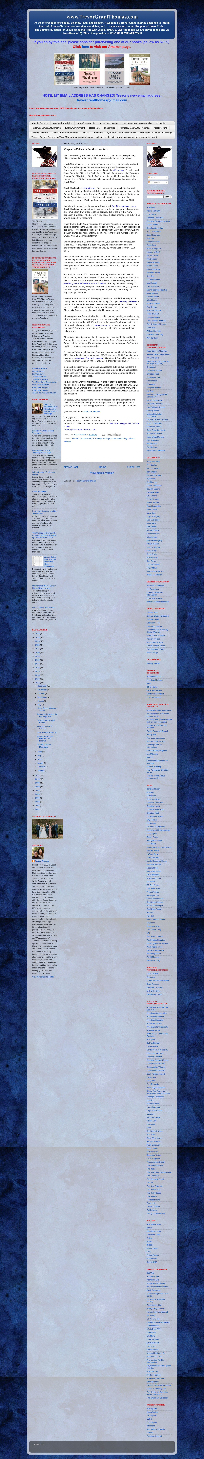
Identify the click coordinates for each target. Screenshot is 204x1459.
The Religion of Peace (156, 324)
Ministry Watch (153, 411)
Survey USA (152, 1262)
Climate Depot (38, 371)
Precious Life (152, 1371)
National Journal (154, 864)
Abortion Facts (153, 1280)
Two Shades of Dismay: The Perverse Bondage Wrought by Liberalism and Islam (44, 535)
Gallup (149, 1238)
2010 (37, 779)
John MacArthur (153, 269)
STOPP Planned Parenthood (159, 1385)
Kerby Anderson (153, 279)
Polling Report (153, 1255)
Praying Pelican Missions (157, 420)
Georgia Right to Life (155, 1308)
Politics (86, 132)
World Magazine (154, 957)
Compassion (152, 381)
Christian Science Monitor (158, 1060)
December (42, 686)
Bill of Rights (152, 687)
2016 (37, 667)
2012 (37, 683)
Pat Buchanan (153, 544)
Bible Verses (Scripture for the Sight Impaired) (158, 362)
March (40, 763)
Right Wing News (154, 1138)
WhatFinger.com (154, 954)
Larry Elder (151, 513)
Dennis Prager (153, 492)
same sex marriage (119, 438)
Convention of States (156, 1070)
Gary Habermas (153, 235)
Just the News (153, 851)
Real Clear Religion (40, 387)
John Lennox (152, 266)
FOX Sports (152, 1422)
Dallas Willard (153, 225)
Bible (149, 683)
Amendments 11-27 (155, 677)
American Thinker (91, 412)
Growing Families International (154, 746)
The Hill (150, 1183)
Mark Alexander (153, 520)
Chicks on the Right (155, 1053)
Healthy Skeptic (153, 663)
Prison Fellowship (154, 423)
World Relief (152, 444)
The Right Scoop (154, 1193)
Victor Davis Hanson (155, 571)
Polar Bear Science (155, 642)
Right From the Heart (156, 430)
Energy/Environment (75, 128)
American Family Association (159, 710)
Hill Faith (150, 391)
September (43, 697)
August (41, 701)
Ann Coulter (152, 465)
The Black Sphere (40, 379)
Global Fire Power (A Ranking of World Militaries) (158, 1092)
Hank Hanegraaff (154, 248)
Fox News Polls (153, 1235)
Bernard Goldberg (154, 475)
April (40, 759)
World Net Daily (153, 960)
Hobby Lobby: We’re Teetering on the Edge (41, 451)
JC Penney (97, 438)
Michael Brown (153, 297)
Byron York (151, 479)
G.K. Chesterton (154, 231)
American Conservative (157, 1013)
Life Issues (151, 1332)
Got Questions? (153, 242)
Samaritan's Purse (154, 433)
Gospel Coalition (154, 388)
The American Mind (155, 1165)
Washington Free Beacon (157, 943)
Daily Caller (152, 1077)
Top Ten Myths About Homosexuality (156, 777)
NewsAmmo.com (154, 878)
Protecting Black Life (155, 1378)
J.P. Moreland (152, 255)
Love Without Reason (156, 407)
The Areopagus (153, 317)
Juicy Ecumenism (154, 400)
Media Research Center (157, 861)
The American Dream (156, 1162)
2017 (37, 664)
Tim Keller (151, 328)
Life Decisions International (158, 1322)
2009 (37, 783)
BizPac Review (153, 1043)
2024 (37, 637)
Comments (154, 182)
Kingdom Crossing (154, 404)
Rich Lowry (151, 551)
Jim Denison (152, 259)
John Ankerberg (153, 262)
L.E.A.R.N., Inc (153, 1319)
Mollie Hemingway (154, 540)
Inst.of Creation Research (158, 602)
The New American (155, 1186)
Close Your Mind (39, 492)
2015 (37, 671)
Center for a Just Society (157, 1050)
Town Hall (151, 1203)
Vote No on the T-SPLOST (44, 727)
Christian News (153, 806)
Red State (151, 1135)
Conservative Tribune (156, 1067)
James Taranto (153, 503)
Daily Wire (151, 1081)
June (40, 752)
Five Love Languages (156, 738)
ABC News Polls (154, 1224)
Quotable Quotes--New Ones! (121, 132)
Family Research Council (157, 731)
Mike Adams (152, 537)
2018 (37, 660)
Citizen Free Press (155, 816)
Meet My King (160, 128)
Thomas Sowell (153, 564)
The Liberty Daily (154, 930)
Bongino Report (153, 789)
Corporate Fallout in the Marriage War (47, 715)
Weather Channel (154, 1436)
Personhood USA (154, 1356)
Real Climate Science (156, 646)
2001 (37, 809)
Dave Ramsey (153, 984)
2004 (37, 802)
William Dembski (154, 331)
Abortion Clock (153, 1276)
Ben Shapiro (152, 472)
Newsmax (151, 882)
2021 (37, 649)
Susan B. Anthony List (156, 1389)
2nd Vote (150, 1273)
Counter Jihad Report (156, 827)
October (41, 693)
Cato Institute (152, 1046)
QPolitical (151, 1124)
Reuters (150, 912)
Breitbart (150, 792)
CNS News (151, 823)
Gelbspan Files (153, 623)
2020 (37, 652)
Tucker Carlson (153, 1206)
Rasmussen (152, 1259)
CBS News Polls (154, 1231)
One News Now (153, 888)
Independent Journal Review (159, 847)
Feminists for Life (154, 1305)
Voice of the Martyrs (155, 437)
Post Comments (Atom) (86, 481)
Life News (151, 1336)
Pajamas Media (153, 1117)
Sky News (151, 923)
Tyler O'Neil (152, 568)
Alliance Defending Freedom (159, 354)
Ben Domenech (153, 468)
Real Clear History (40, 390)
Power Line (151, 1121)
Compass (151, 977)
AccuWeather (152, 1412)
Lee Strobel (152, 283)
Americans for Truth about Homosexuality (158, 715)
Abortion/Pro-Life (40, 123)
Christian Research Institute (158, 221)
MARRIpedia (152, 754)
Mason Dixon (152, 1248)
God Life (150, 238)
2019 (37, 656)
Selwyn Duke (152, 557)
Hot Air (149, 1100)
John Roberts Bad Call (47, 732)
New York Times (154, 871)
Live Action (151, 1346)
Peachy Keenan (153, 547)
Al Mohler (151, 207)
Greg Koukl (151, 245)
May (40, 755)
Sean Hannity (152, 1148)
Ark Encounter (153, 589)
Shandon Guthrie (154, 310)
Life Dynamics (153, 1325)
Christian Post (153, 374)
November (42, 690)
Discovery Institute (154, 598)
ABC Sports (152, 1409)
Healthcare (94, 128)
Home (102, 466)
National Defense (40, 132)
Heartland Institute (154, 626)
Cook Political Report (156, 1074)
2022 (37, 645)
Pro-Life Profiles (153, 1375)
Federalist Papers (154, 690)
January (41, 771)
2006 (37, 794)
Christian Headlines (155, 218)
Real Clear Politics (154, 1131)
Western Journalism (155, 950)
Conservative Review (156, 1064)
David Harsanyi (153, 489)
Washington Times (155, 947)
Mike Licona (152, 300)
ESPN (149, 1419)
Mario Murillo (152, 293)
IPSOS (149, 1245)
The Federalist (153, 1176)
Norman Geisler (153, 303)
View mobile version (102, 472)
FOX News (151, 844)
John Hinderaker (154, 506)
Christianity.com (153, 377)
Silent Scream (153, 1382)
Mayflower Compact (155, 694)
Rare (149, 1128)
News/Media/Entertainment (65, 132)
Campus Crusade (154, 370)
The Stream (152, 1196)
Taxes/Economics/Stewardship (46, 128)
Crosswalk (151, 384)
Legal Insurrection (154, 1110)
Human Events (153, 1104)
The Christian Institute (156, 321)
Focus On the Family (156, 741)
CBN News (151, 796)
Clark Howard (152, 974)
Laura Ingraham (153, 1107)
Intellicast (151, 1426)
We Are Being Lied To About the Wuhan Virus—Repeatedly (50, 561)
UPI (148, 933)
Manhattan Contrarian (156, 635)
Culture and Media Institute (158, 830)
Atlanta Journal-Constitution (44, 393)
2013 (37, 679)
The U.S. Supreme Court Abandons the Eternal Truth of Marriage (50, 409)
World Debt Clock (154, 994)
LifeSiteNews (38, 374)
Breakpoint (151, 367)
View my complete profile (43, 977)
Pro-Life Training (154, 767)
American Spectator (155, 1020)
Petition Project (153, 639)
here (85, 47)
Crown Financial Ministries (158, 981)
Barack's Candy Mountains (44, 746)
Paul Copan (152, 307)
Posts (152, 178)
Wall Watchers (153, 440)
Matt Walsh (151, 527)
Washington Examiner (156, 940)
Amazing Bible (153, 358)
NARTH (150, 757)
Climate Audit (152, 612)
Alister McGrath (153, 211)
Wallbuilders (152, 1210)
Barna (149, 1228)
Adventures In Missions (157, 351)
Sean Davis (152, 554)
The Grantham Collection (157, 1398)
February (42, 767)
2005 (37, 798)
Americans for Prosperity (157, 1027)
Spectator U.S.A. (154, 1155)
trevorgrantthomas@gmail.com (102, 100)
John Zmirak (152, 509)
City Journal (152, 820)
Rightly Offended (154, 1141)
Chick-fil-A (75, 438)
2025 (37, 633)
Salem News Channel (156, 919)
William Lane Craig (155, 334)
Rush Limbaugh (153, 1145)
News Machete (153, 875)
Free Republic (153, 1084)
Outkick (150, 1433)
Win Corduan (152, 338)
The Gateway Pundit (155, 1179)
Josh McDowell (153, 273)
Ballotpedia (151, 1039)
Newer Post (71, 466)
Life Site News (153, 857)
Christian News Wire (155, 809)
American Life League (156, 1283)
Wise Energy (152, 653)
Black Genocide (153, 1290)
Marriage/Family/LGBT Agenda (134, 128)
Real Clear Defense (155, 899)
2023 (37, 641)
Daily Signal (152, 834)
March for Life (153, 1350)
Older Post (133, 466)
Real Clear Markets (40, 385)
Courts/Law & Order (86, 123)
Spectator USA (153, 926)
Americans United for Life (157, 1287)
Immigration (109, 128)
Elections (98, 132)
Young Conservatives (156, 1213)
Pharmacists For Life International (155, 1361)
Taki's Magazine (153, 1158)
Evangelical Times (154, 840)
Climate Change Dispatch (158, 616)
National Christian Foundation (154, 415)
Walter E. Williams (154, 575)
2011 (37, 775)
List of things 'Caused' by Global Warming (157, 631)
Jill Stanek (151, 1315)
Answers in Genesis (155, 586)
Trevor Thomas (42, 861)
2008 (37, 787)
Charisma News (153, 799)
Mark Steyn (151, 523)
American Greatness (155, 1016)
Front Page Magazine (156, 1087)
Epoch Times (152, 837)
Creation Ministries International (155, 593)
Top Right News (153, 1200)
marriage (106, 438)
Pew (148, 1252)
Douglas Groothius (155, 228)
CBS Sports (152, 1415)
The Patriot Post (39, 377)
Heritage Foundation (155, 1097)
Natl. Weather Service (156, 1429)
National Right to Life (156, 1353)
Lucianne (151, 1114)
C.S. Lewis (151, 214)
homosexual (86, 438)
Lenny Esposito (153, 286)
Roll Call (150, 916)
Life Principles (153, 1339)
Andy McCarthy (153, 461)
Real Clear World (154, 909)
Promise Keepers (154, 427)
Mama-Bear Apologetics (157, 290)
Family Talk (151, 734)
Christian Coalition (154, 1057)
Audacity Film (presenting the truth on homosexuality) (159, 720)
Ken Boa (150, 276)
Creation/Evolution (109, 123)
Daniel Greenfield (154, 486)
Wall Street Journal (155, 936)
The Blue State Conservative (44, 382)
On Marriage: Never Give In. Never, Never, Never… (44, 587)
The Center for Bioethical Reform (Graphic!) (157, 1393)
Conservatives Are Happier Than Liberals (45, 738)
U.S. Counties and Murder (43, 608)
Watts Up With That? (155, 649)
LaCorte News (153, 854)
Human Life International (157, 1312)
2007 (37, 790)
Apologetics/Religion (62, 123)
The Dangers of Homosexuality (137, 123)
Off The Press (153, 885)
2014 (37, 675)
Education (161, 123)
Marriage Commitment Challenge (156, 132)
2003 (37, 805)
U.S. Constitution (154, 697)
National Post (152, 868)
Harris (149, 1241)
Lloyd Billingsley (153, 516)
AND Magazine (153, 1030)
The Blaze (151, 1169)
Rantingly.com (153, 895)
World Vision (152, 447)
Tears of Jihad (153, 314)
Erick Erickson (153, 499)
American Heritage (155, 680)
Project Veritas (153, 892)
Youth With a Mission (156, 451)
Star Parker (151, 561)
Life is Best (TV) (153, 1329)
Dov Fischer (152, 496)
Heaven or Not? (153, 252)
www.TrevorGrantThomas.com (102, 17)
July (40, 705)
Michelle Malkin (153, 534)
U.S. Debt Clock (153, 991)
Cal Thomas (152, 482)
